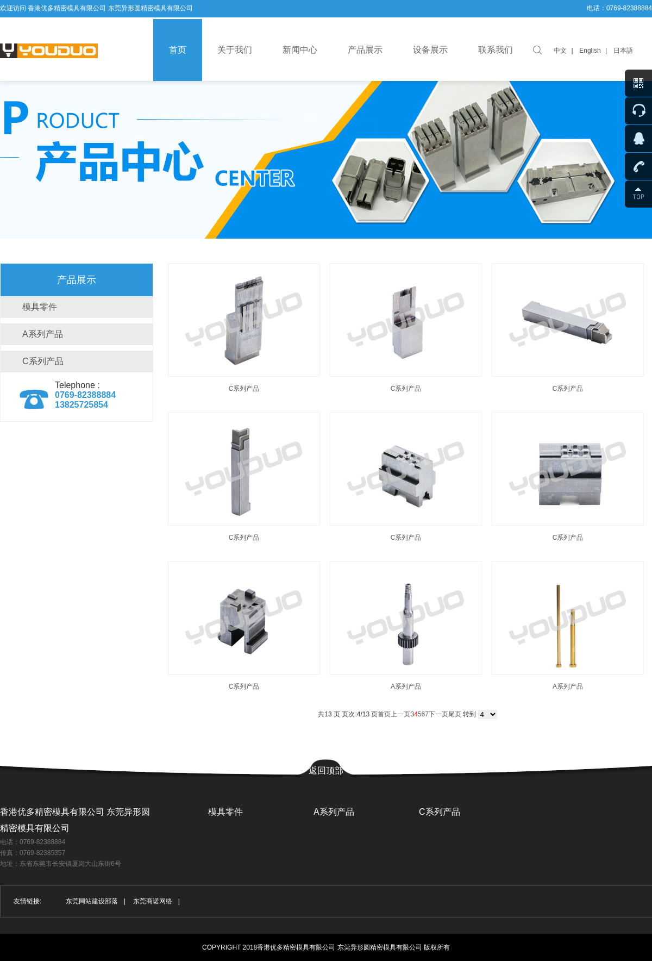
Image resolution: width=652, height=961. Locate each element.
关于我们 (234, 49)
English (589, 50)
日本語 (623, 50)
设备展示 (430, 49)
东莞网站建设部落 (92, 901)
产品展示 (365, 49)
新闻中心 (300, 49)
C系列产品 (43, 361)
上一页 (400, 714)
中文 (560, 50)
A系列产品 (42, 334)
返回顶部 (326, 770)
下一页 (438, 714)
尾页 (454, 714)
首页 (177, 49)
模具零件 (39, 306)
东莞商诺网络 (152, 901)
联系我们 (495, 49)
